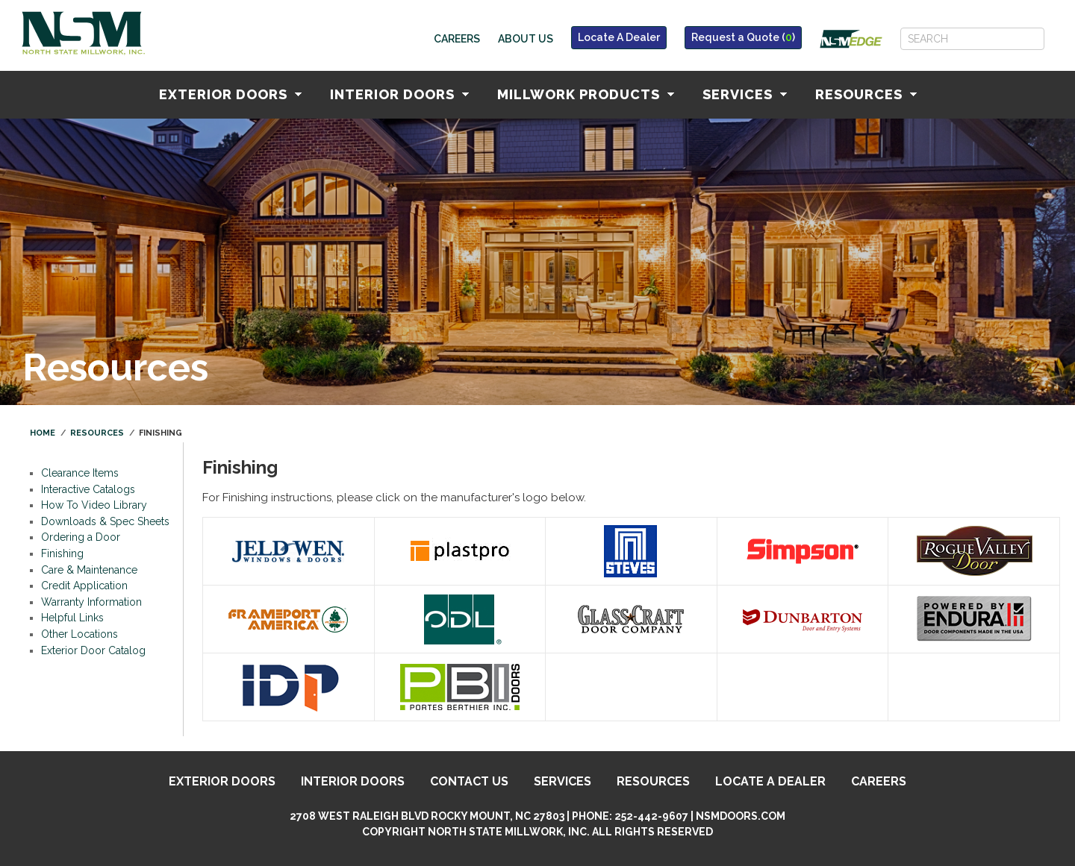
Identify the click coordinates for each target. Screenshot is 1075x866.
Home (42, 433)
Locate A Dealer (619, 37)
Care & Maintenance (89, 570)
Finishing (62, 553)
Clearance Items (80, 473)
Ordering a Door (80, 537)
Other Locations (79, 634)
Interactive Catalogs (88, 489)
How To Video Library (94, 505)
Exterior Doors (230, 94)
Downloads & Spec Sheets (105, 521)
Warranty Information (91, 602)
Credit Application (84, 586)
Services (744, 94)
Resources (866, 94)
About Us (525, 39)
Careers (457, 39)
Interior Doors (399, 94)
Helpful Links (72, 618)
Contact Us (469, 781)
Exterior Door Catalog (93, 650)
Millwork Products (585, 94)
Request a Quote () (743, 37)
